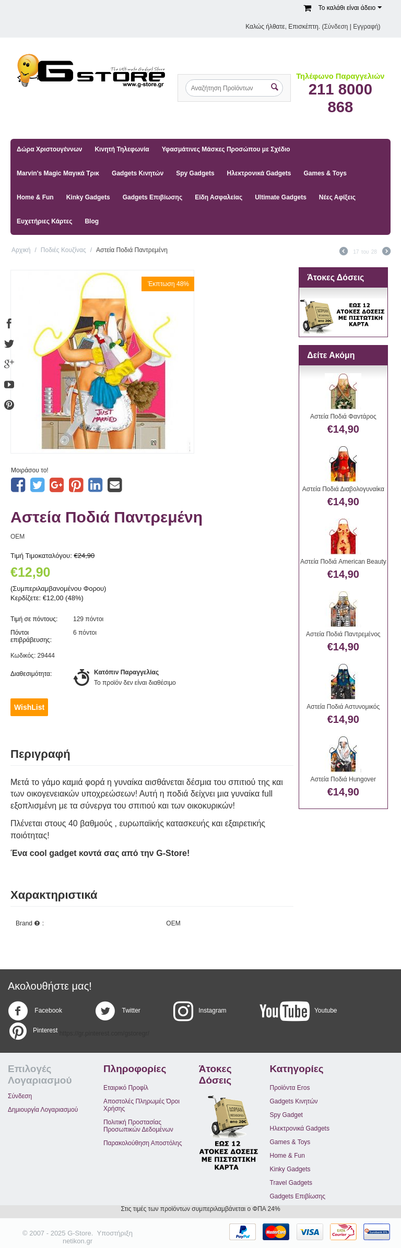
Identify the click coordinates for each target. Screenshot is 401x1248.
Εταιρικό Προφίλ (125, 1087)
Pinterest (32, 1031)
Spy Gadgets (195, 173)
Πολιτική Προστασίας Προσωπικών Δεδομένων (138, 1126)
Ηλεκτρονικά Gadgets (259, 173)
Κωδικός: (23, 655)
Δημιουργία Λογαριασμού (43, 1109)
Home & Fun (35, 197)
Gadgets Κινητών (137, 173)
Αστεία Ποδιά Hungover (343, 779)
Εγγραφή (365, 26)
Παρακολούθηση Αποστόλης (142, 1143)
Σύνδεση (336, 26)
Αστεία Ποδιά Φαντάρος (343, 416)
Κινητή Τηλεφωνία (122, 149)
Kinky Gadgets (88, 197)
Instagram (199, 1011)
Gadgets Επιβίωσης (152, 197)
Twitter (117, 1011)
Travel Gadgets (291, 1182)
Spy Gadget (286, 1115)
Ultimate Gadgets (280, 197)
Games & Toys (324, 173)
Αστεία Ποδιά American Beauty (343, 561)
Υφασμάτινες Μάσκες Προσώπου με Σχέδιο (226, 149)
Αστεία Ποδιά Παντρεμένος (343, 634)
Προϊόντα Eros (290, 1087)
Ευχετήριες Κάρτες (44, 221)
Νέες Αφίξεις (337, 197)
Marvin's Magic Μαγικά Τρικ (58, 173)
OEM (17, 536)
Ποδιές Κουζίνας (63, 250)
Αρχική (20, 250)
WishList (29, 707)
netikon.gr (77, 1241)
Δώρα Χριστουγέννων (49, 149)
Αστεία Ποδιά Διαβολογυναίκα (343, 489)
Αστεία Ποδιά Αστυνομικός (343, 706)
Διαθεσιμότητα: (31, 674)
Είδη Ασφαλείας (218, 197)
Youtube (298, 1011)
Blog (92, 221)
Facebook (35, 1011)
